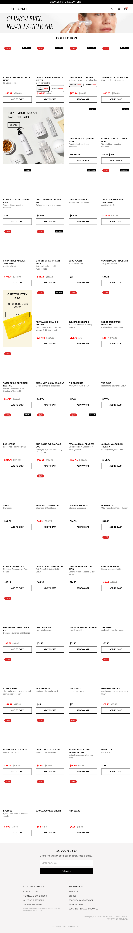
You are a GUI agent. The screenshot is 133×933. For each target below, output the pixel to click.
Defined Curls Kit (110, 688)
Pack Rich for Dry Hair (48, 505)
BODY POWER (75, 261)
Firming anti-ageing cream (112, 449)
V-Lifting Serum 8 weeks (79, 202)
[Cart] (125, 9)
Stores (72, 896)
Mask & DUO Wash (11, 752)
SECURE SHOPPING (32, 904)
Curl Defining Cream (44, 630)
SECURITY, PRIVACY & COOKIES (83, 909)
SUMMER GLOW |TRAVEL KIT (114, 261)
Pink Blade (74, 811)
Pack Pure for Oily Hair (48, 750)
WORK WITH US (76, 904)
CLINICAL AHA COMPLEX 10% (49, 566)
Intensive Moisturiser (77, 508)
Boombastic (107, 505)
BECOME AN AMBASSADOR (81, 900)
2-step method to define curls (48, 386)
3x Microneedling (10, 83)
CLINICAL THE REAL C (79, 322)
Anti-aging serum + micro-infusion (83, 80)
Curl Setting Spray (76, 691)
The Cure (106, 383)
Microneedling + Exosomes (112, 80)
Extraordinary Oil (79, 505)
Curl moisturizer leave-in (83, 627)
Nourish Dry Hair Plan (15, 750)
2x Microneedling (43, 83)
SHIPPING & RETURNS (33, 900)
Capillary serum (110, 566)
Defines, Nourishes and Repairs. (16, 633)
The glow (106, 627)
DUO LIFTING (9, 444)
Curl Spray (75, 688)
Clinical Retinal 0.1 (13, 566)
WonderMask (43, 688)
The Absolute (76, 383)
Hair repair (7, 508)
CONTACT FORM (30, 892)
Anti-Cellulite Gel (108, 205)
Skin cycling (10, 688)
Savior (6, 505)
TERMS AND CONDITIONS (35, 896)
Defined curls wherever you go (48, 205)
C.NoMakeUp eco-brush (48, 811)
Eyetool (7, 811)
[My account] (119, 9)
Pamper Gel (107, 750)
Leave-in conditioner (77, 630)
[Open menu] (6, 9)
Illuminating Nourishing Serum (114, 386)
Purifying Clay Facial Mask (47, 691)
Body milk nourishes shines (112, 630)
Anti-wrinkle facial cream (79, 386)
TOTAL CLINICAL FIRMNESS (81, 444)
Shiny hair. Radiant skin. (111, 263)
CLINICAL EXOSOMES (79, 200)
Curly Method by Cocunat (50, 383)
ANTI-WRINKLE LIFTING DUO (114, 77)
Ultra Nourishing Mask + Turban (114, 508)
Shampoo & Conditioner (46, 508)
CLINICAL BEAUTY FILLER (81, 77)
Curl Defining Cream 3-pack (113, 327)
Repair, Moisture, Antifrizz (112, 569)
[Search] (112, 9)
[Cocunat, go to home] (19, 9)
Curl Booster (43, 627)
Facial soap (106, 752)
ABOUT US (73, 892)
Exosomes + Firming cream (14, 447)
